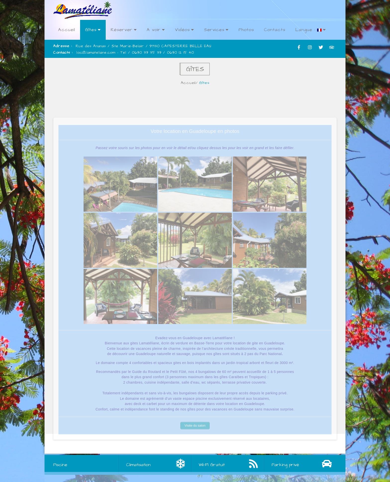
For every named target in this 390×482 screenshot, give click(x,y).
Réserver (124, 30)
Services (216, 30)
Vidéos (184, 30)
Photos (246, 30)
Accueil (66, 30)
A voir (156, 30)
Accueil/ (190, 82)
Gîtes (93, 30)
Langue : (310, 30)
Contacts (274, 30)
